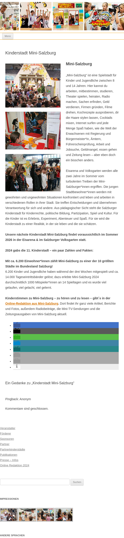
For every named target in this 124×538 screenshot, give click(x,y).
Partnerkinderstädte (12, 449)
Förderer (5, 433)
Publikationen (8, 454)
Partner (5, 444)
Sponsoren (7, 438)
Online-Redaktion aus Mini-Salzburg (31, 303)
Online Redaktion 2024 (14, 465)
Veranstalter (7, 428)
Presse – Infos (9, 460)
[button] (16, 325)
